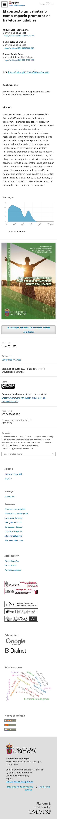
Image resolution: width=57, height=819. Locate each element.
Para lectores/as (11, 561)
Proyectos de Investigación (16, 513)
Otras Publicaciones (13, 531)
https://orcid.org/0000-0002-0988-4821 (19, 48)
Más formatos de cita (13, 454)
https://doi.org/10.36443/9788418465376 (28, 72)
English (8, 478)
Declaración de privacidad (20, 786)
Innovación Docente (13, 518)
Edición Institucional (13, 536)
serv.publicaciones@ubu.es (19, 781)
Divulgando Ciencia (12, 522)
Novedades (9, 496)
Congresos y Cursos (11, 359)
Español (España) (13, 474)
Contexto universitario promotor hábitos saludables (30, 329)
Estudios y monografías (14, 509)
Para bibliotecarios (12, 570)
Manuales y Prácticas (13, 540)
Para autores (10, 565)
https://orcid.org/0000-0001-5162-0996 (19, 60)
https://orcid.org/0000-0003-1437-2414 (19, 36)
